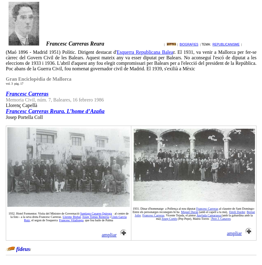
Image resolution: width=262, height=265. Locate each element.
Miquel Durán (189, 212)
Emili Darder (237, 212)
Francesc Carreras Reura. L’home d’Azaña (55, 111)
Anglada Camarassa (209, 215)
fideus (23, 249)
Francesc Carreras (207, 208)
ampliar (109, 234)
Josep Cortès (169, 218)
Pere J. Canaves (221, 218)
